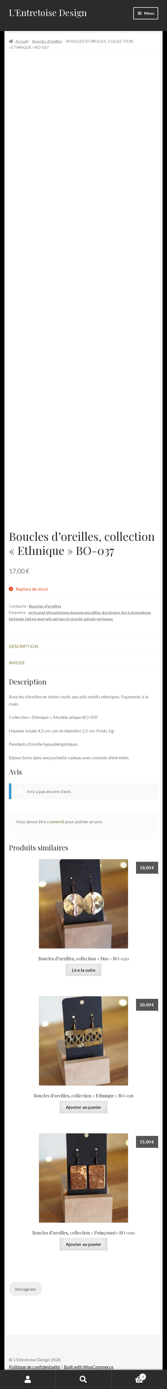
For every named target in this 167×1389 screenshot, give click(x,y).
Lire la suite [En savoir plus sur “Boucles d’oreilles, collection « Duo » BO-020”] (83, 970)
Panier (129, 1375)
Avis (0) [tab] (16, 662)
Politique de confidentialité (34, 1366)
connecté (55, 821)
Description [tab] (23, 646)
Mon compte (28, 1379)
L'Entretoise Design (48, 12)
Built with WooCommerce (88, 1366)
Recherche (83, 1379)
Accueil (21, 41)
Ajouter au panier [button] (83, 1107)
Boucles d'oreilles (47, 41)
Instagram (25, 1289)
